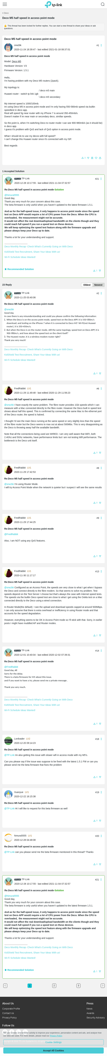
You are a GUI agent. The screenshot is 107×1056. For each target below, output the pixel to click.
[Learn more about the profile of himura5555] (9, 837)
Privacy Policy (9, 1017)
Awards (90, 1013)
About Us (8, 1003)
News (89, 1008)
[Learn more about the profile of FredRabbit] (9, 390)
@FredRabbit (11, 534)
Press (90, 1003)
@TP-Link (9, 755)
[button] (4, 4)
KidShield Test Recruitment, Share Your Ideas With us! (32, 251)
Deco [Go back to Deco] (6, 13)
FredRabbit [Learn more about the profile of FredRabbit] (20, 388)
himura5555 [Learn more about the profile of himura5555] (20, 835)
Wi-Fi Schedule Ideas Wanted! (20, 257)
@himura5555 (11, 195)
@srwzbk (9, 309)
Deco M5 (16, 61)
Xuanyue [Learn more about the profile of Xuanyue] (18, 792)
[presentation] (8, 47)
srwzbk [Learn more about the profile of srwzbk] (17, 45)
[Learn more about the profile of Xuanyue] (9, 794)
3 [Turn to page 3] (78, 985)
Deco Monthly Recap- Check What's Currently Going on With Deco (38, 246)
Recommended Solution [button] (19, 269)
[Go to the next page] (103, 986)
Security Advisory (96, 1017)
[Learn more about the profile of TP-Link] (9, 180)
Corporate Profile (11, 1008)
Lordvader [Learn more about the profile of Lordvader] (19, 738)
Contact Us (8, 1013)
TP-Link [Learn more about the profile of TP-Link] (26, 178)
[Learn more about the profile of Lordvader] (9, 740)
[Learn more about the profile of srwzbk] (9, 47)
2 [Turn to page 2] (54, 985)
